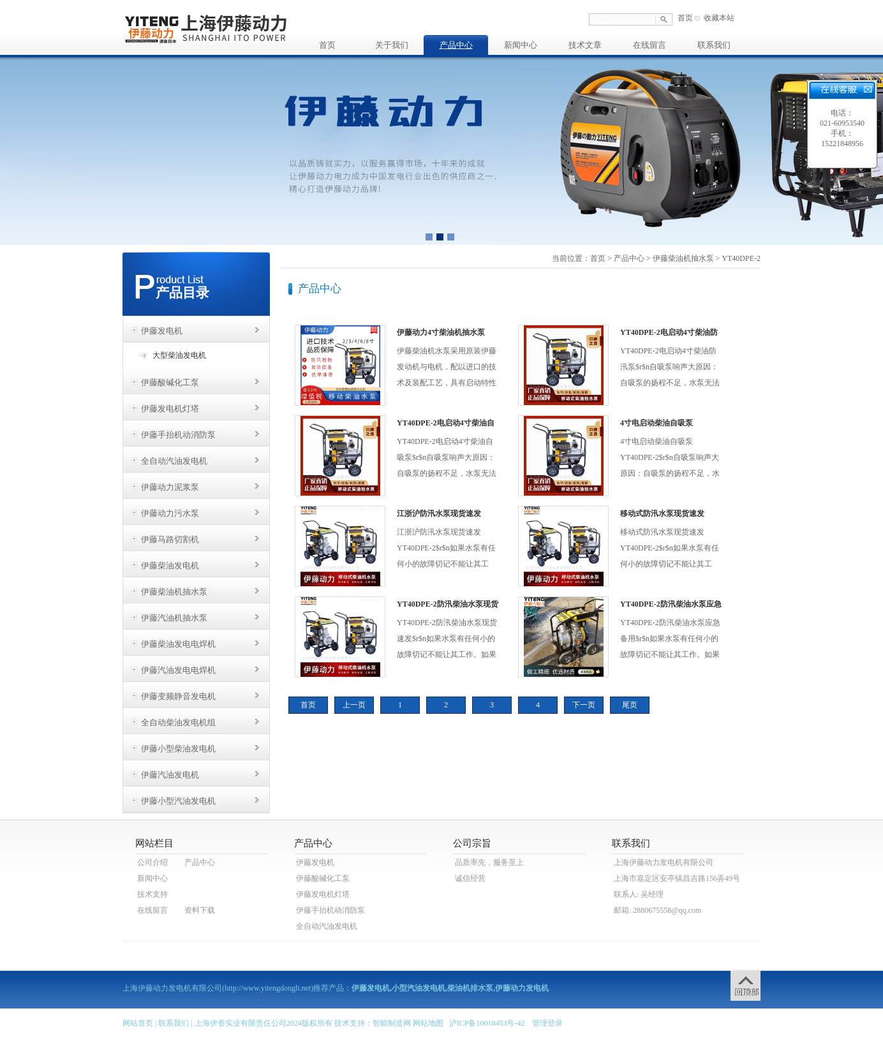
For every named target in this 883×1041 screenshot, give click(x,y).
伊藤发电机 (161, 331)
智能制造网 (392, 1023)
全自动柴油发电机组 (178, 722)
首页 (685, 17)
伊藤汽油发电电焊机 (178, 670)
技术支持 (152, 894)
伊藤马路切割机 (170, 539)
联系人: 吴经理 (639, 894)
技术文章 (585, 45)
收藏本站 (719, 17)
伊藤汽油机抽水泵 (174, 618)
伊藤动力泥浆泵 (170, 487)
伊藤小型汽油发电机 (178, 801)
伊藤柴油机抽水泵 (174, 591)
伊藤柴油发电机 (170, 565)
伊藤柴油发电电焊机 (178, 644)
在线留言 (649, 45)
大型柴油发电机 (179, 355)
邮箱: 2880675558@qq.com (657, 910)
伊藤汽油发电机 (170, 774)
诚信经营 (470, 878)
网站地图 (428, 1023)
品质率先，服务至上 (489, 862)
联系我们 (714, 45)
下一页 (583, 704)
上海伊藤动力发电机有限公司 (663, 862)
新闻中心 (520, 45)
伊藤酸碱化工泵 (170, 382)
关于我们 (391, 45)
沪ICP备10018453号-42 (487, 1023)
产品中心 (456, 45)
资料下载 (199, 910)
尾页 (629, 704)
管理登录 (547, 1023)
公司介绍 (152, 862)
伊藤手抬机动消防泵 (178, 434)
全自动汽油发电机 (174, 461)
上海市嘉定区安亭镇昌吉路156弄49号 (677, 878)
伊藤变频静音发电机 (178, 696)
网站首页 (137, 1023)
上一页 (354, 704)
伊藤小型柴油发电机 (178, 748)
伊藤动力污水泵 (170, 513)
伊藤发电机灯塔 (170, 408)
